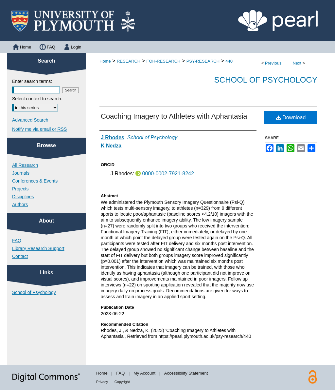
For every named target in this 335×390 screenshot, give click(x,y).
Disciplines (23, 196)
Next (296, 63)
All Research (25, 165)
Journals (20, 173)
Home (105, 61)
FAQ (16, 240)
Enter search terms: (32, 81)
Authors (20, 204)
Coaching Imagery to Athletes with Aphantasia (174, 116)
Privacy (102, 382)
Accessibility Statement (186, 373)
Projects (20, 188)
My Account (144, 373)
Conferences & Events (35, 181)
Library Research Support (38, 248)
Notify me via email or (39, 129)
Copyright (122, 382)
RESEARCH (128, 61)
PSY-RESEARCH (203, 61)
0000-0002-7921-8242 (168, 173)
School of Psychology (265, 79)
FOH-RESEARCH (163, 61)
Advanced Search (30, 120)
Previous (273, 63)
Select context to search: (37, 98)
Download (291, 117)
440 (229, 61)
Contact (20, 256)
